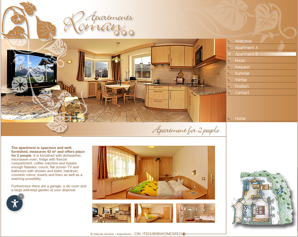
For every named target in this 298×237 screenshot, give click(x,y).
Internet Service (103, 234)
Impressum (124, 234)
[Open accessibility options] (14, 203)
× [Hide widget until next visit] (21, 196)
